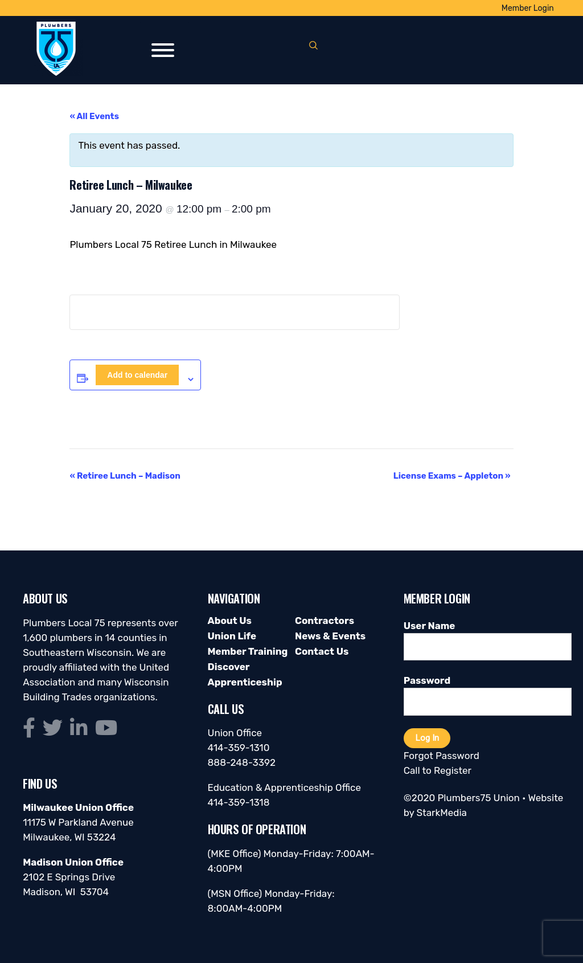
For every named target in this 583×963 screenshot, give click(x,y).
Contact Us (321, 651)
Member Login (528, 8)
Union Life (232, 636)
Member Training (248, 651)
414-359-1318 (239, 802)
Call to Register (437, 770)
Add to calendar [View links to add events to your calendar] (137, 375)
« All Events (94, 116)
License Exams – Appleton (452, 476)
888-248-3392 (242, 762)
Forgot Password (441, 755)
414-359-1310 (239, 747)
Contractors (324, 620)
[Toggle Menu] (163, 50)
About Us (230, 620)
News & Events (330, 636)
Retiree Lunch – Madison (124, 476)
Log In (427, 738)
